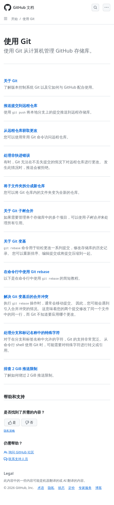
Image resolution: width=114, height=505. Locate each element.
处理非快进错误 (17, 155)
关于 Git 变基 (15, 241)
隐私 (51, 487)
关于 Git (10, 80)
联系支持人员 (16, 459)
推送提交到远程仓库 (20, 105)
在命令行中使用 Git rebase (26, 271)
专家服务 (85, 487)
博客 (98, 487)
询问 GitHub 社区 (19, 452)
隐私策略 (9, 431)
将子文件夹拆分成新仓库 (24, 185)
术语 (41, 487)
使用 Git (29, 19)
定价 (71, 487)
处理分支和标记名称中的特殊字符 (32, 332)
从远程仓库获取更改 (20, 130)
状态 (61, 487)
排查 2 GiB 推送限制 (20, 368)
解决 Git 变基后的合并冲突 (26, 296)
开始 (14, 19)
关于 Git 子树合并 (18, 210)
